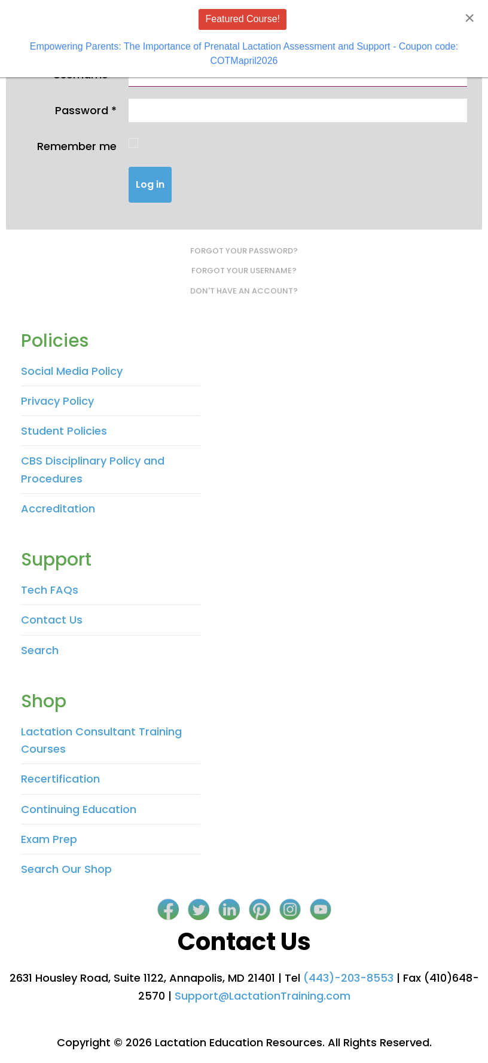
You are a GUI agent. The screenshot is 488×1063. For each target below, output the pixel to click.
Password (86, 110)
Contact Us (52, 619)
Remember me (77, 146)
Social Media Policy (72, 371)
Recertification (60, 778)
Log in (150, 184)
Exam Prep (49, 839)
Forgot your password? (244, 250)
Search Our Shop (66, 869)
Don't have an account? (244, 291)
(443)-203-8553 (348, 977)
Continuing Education (78, 809)
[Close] (469, 18)
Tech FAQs (49, 589)
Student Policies (64, 430)
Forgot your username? (244, 270)
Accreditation (58, 508)
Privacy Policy (57, 400)
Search (40, 650)
